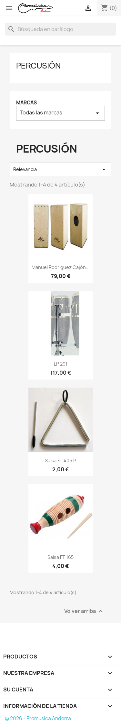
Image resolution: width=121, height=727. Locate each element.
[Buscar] (60, 29)
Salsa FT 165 (60, 557)
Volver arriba (84, 611)
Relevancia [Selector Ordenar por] (60, 169)
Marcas (26, 102)
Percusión (38, 65)
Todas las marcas (60, 113)
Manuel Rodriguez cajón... (61, 267)
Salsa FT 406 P (60, 460)
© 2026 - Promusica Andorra (38, 718)
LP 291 (60, 364)
